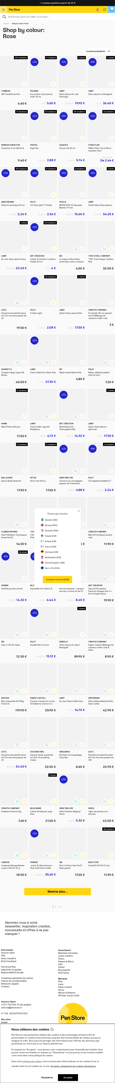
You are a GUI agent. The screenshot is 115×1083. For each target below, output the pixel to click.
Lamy (60, 984)
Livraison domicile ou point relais (57, 3)
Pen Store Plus (8, 966)
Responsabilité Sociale (12, 972)
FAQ (3, 955)
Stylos (61, 958)
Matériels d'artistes (68, 953)
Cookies (5, 986)
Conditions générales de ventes (17, 978)
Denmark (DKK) (49, 530)
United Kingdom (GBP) (53, 563)
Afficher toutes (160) (68, 995)
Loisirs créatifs (65, 955)
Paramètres (47, 1077)
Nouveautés (64, 970)
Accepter (68, 1077)
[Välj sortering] (98, 51)
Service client (8, 952)
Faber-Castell (65, 987)
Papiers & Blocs (65, 961)
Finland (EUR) (49, 536)
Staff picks (63, 972)
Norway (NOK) (49, 525)
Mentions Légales (10, 983)
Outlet (61, 967)
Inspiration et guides (11, 969)
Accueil (6, 24)
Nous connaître (8, 958)
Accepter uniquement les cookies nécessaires (73, 1066)
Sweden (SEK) (49, 520)
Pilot (60, 981)
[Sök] (57, 16)
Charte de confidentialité (14, 981)
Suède (4, 1022)
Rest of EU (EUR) (50, 568)
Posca (61, 990)
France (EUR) (48, 547)
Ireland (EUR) (48, 541)
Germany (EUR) (49, 552)
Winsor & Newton (66, 992)
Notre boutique (8, 961)
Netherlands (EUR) (51, 557)
